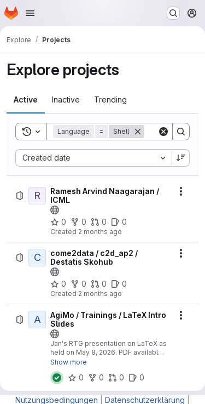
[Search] (181, 131)
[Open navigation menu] (30, 13)
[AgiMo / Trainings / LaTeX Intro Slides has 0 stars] (76, 377)
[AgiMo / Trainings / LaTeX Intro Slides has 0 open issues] (136, 377)
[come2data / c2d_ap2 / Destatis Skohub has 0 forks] (78, 284)
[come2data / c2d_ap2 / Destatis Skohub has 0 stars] (58, 284)
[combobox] (93, 158)
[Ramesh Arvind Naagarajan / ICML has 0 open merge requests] (99, 222)
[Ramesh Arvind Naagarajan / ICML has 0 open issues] (119, 222)
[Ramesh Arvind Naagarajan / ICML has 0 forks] (78, 222)
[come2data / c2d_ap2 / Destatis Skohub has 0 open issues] (119, 284)
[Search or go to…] (173, 13)
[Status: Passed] (56, 377)
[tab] (26, 99)
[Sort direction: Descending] (181, 158)
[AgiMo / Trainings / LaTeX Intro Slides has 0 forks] (96, 377)
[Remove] (137, 131)
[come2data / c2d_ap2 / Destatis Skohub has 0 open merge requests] (99, 284)
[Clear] (163, 131)
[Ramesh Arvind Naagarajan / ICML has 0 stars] (58, 222)
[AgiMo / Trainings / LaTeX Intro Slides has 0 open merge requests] (116, 377)
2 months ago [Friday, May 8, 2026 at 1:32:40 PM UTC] (100, 293)
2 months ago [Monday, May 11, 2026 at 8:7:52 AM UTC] (100, 231)
